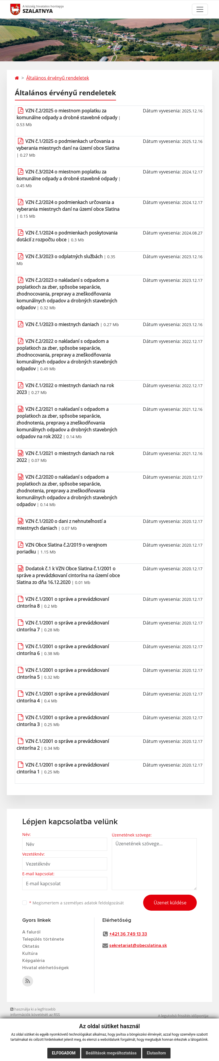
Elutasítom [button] (156, 1053)
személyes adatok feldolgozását (94, 903)
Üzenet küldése (170, 903)
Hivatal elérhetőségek (45, 967)
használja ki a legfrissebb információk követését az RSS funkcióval (35, 1015)
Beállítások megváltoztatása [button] (111, 1053)
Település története (43, 939)
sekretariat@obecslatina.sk (138, 945)
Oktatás (30, 946)
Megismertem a (76, 903)
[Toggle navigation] (200, 9)
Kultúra (30, 953)
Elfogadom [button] (64, 1053)
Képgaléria (33, 960)
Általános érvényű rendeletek (57, 78)
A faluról (31, 932)
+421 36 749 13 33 (128, 934)
